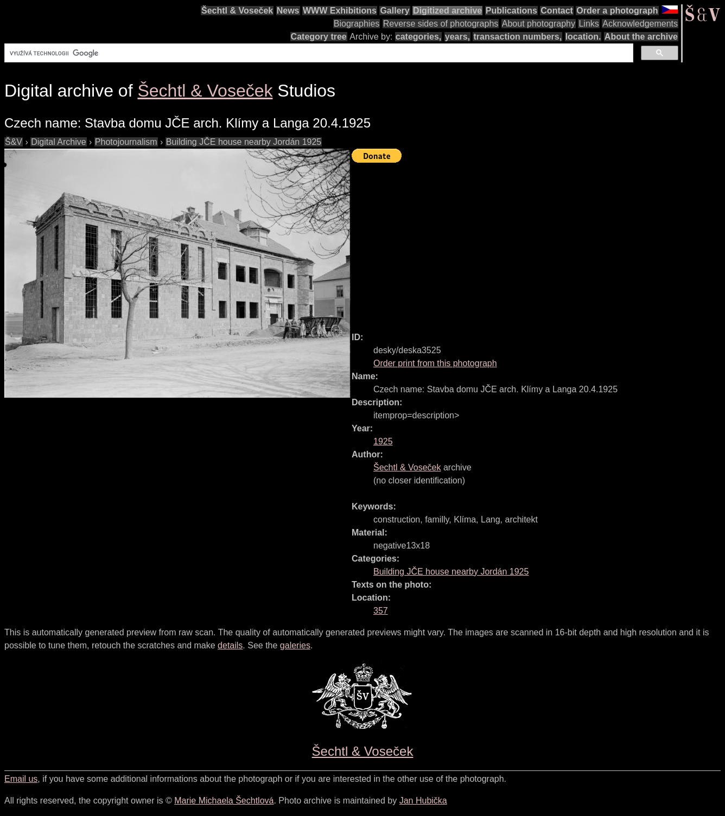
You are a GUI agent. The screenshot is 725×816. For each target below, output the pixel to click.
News (288, 10)
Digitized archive (447, 10)
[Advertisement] (538, 242)
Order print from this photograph (435, 363)
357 (380, 610)
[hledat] (318, 53)
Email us (20, 778)
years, (457, 36)
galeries (295, 645)
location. (583, 36)
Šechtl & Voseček (237, 10)
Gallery (394, 10)
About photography (538, 23)
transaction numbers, (517, 36)
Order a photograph (617, 10)
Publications (511, 10)
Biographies (357, 23)
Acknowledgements (640, 23)
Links (588, 23)
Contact (556, 10)
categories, (418, 36)
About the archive (641, 36)
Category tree (319, 36)
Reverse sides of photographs (441, 23)
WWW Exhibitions (340, 10)
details (230, 645)
